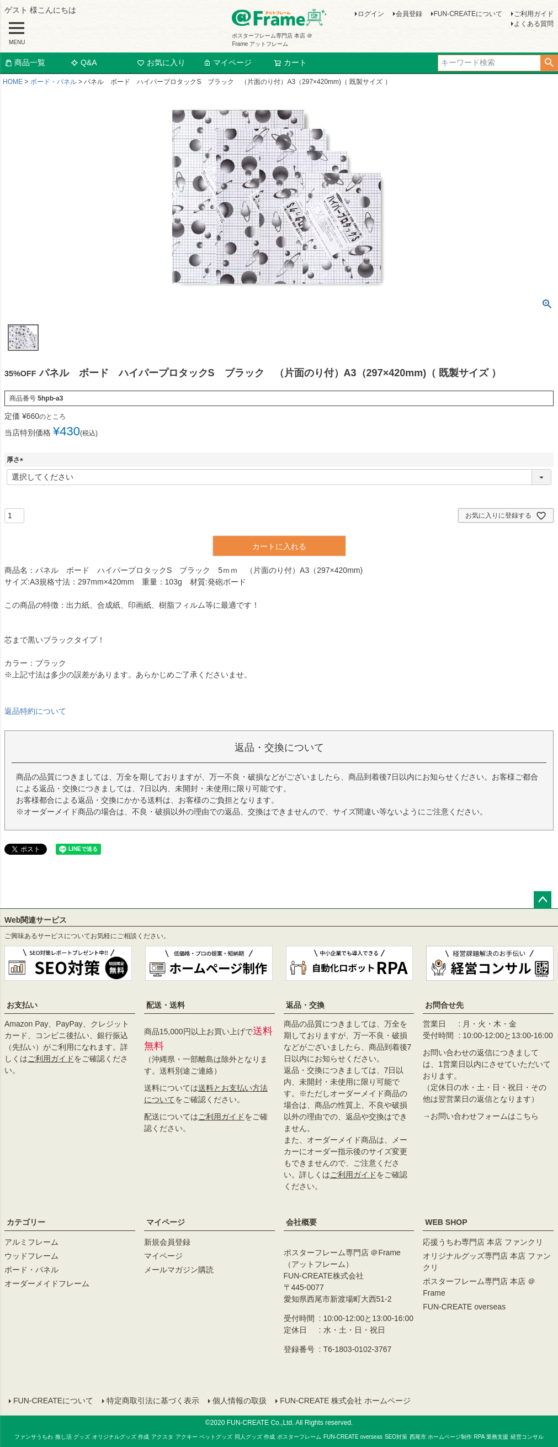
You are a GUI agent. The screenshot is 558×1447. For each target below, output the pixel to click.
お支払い (22, 1005)
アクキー (187, 1437)
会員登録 (409, 14)
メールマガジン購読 (179, 1269)
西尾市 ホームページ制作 (441, 1437)
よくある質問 (534, 24)
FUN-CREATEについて (468, 14)
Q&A (84, 62)
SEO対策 (396, 1437)
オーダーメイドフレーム (46, 1283)
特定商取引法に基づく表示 (153, 1400)
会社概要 (301, 1222)
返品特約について (35, 711)
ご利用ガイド (534, 14)
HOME (13, 82)
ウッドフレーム (31, 1255)
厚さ (16, 460)
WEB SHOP (446, 1222)
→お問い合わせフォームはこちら (481, 1116)
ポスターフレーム (299, 1437)
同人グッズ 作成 (255, 1437)
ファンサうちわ (33, 1437)
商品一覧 (24, 62)
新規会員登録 (167, 1242)
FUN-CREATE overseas (464, 1306)
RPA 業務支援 (491, 1437)
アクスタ (162, 1437)
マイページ (227, 62)
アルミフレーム (31, 1242)
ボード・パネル (53, 82)
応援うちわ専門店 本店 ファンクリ (483, 1242)
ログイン (371, 14)
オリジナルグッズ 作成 (120, 1437)
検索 (548, 63)
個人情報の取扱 (239, 1400)
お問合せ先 (444, 1005)
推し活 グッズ (72, 1437)
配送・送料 (165, 1005)
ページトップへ (542, 900)
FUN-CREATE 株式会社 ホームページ (345, 1400)
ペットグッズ (215, 1437)
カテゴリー (26, 1222)
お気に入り (161, 62)
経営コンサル (527, 1437)
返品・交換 (305, 1005)
